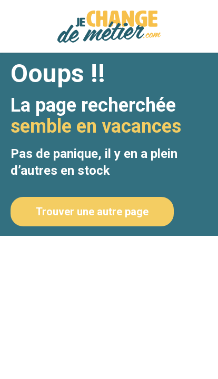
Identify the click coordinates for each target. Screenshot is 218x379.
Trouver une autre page (92, 211)
